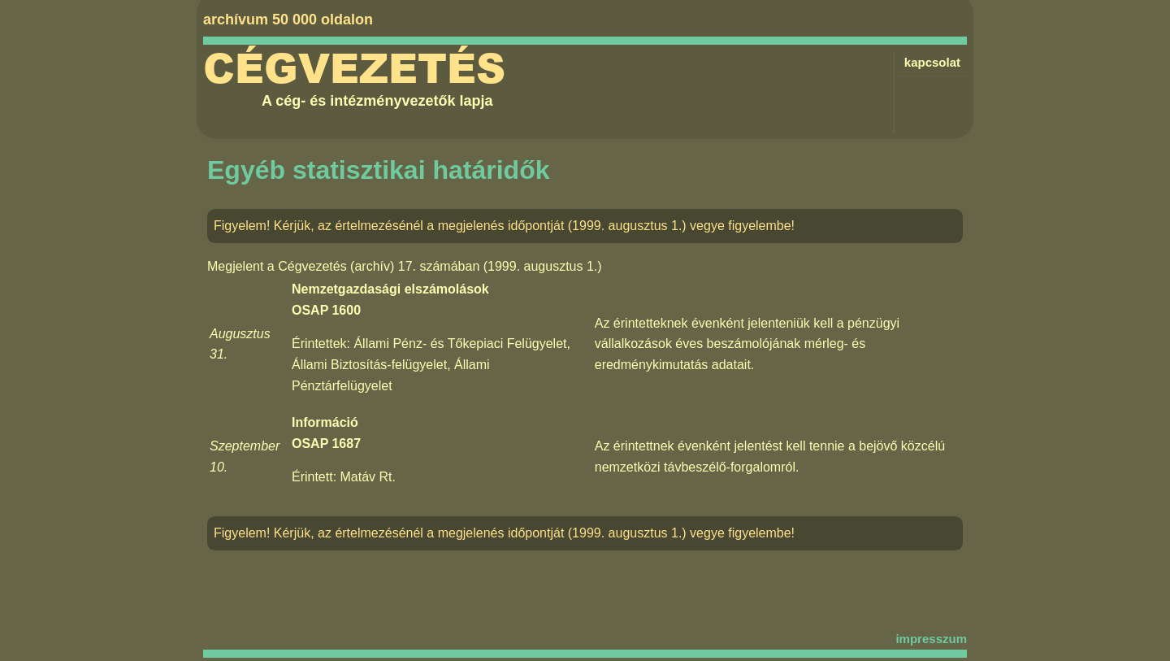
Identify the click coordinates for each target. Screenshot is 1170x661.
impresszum (931, 639)
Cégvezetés (354, 69)
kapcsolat (932, 62)
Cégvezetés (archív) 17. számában (378, 266)
